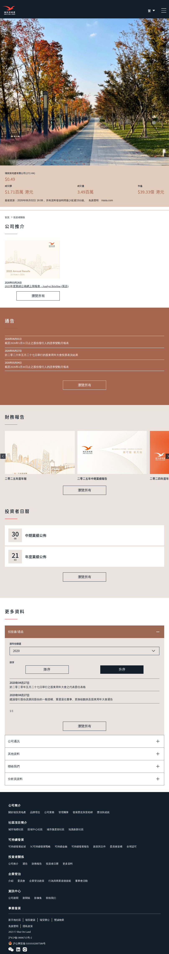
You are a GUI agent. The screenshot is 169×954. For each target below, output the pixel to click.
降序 (47, 669)
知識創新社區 (76, 829)
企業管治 (14, 874)
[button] (3, 456)
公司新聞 (13, 898)
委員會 (21, 880)
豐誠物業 (59, 919)
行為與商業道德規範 (59, 880)
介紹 (10, 880)
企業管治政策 (36, 880)
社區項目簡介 (17, 822)
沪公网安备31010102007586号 (27, 943)
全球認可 (132, 846)
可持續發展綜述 (17, 846)
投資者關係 (19, 217)
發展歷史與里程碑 (83, 812)
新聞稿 (26, 898)
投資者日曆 (52, 863)
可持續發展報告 (80, 846)
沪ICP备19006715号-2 (20, 937)
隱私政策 (28, 926)
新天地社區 (14, 919)
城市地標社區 (15, 829)
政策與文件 (99, 846)
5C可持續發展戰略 (40, 846)
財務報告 (37, 863)
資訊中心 (14, 891)
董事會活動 (81, 880)
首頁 (7, 217)
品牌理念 (35, 812)
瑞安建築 (30, 919)
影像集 (38, 898)
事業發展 (14, 908)
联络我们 (51, 898)
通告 (25, 863)
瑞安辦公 (45, 919)
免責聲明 (13, 926)
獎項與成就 (103, 812)
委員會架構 (116, 846)
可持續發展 (16, 839)
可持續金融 (61, 846)
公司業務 (49, 812)
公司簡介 (14, 805)
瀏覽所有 (38, 296)
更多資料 (68, 863)
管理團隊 (63, 812)
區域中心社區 (35, 829)
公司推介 (13, 863)
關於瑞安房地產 (17, 812)
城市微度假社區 (55, 829)
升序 (122, 669)
